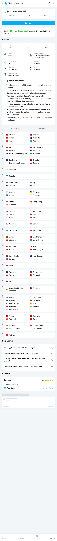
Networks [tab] (41, 129)
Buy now (28, 23)
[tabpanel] (28, 235)
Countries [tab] (15, 129)
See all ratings (48, 388)
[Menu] (53, 3)
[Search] (49, 3)
